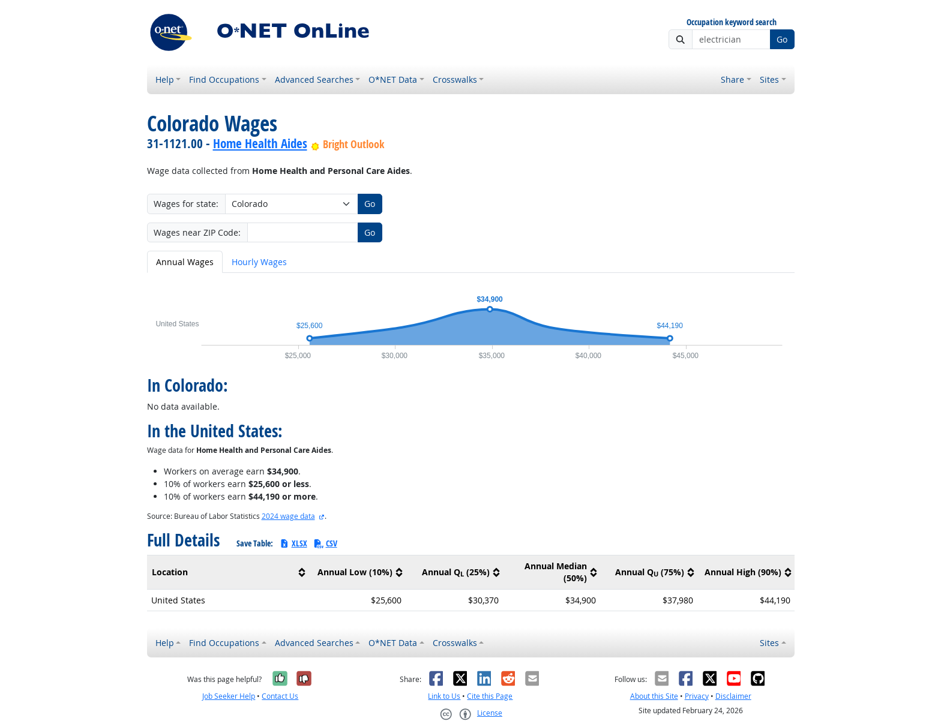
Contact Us (280, 696)
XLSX (293, 543)
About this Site (654, 696)
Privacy (697, 696)
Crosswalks (455, 79)
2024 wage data (288, 516)
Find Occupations (224, 79)
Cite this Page (490, 696)
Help (164, 79)
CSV (325, 543)
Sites (769, 79)
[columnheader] (228, 572)
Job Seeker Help (228, 696)
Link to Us (444, 696)
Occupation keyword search (732, 22)
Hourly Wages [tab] (259, 262)
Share (732, 79)
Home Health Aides (260, 143)
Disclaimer (733, 696)
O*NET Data (392, 79)
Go (782, 39)
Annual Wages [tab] (185, 262)
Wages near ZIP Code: (197, 232)
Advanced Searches (314, 79)
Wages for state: (186, 203)
